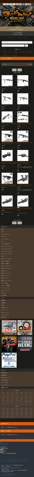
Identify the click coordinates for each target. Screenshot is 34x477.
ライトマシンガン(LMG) (13, 55)
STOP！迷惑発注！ (4, 380)
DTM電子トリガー (4, 307)
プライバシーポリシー (4, 461)
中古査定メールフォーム (5, 377)
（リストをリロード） (13, 423)
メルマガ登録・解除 (12, 461)
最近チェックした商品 (22, 37)
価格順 (8, 64)
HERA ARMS (3, 317)
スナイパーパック (4, 310)
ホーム (2, 55)
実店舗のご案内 (4, 372)
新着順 (12, 64)
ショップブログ (18, 461)
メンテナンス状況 (4, 382)
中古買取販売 (3, 375)
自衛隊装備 (3, 300)
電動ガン (6, 55)
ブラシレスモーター (5, 315)
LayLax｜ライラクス (5, 312)
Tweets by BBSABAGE (4, 319)
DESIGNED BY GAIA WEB (5, 472)
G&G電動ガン (3, 302)
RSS (22, 461)
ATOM (24, 461)
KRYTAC (2, 305)
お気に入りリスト (11, 37)
